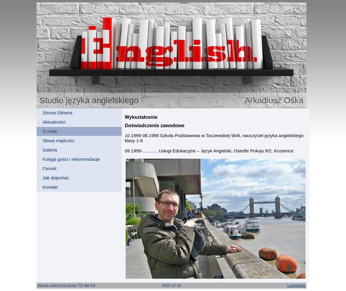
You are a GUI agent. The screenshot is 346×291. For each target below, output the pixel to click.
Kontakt (50, 187)
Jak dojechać (56, 177)
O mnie (50, 131)
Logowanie (297, 286)
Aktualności (54, 121)
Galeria (50, 149)
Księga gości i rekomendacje (71, 159)
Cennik (50, 168)
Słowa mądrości (58, 140)
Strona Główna (57, 112)
